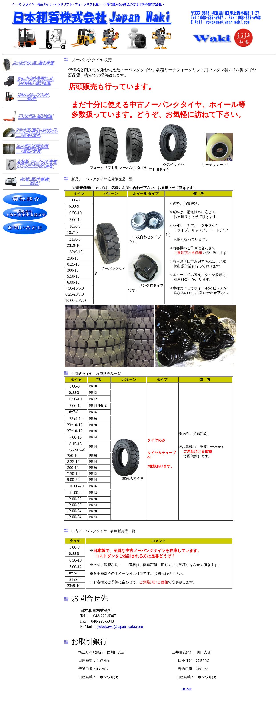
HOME (187, 689)
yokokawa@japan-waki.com (120, 626)
